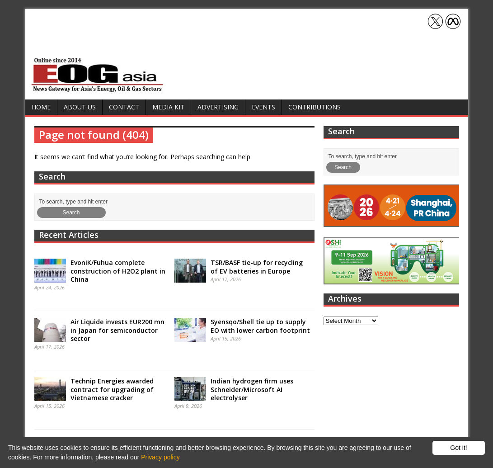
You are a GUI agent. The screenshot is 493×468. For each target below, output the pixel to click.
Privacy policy (160, 457)
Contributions (314, 107)
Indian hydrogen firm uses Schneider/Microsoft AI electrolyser (252, 389)
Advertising (218, 107)
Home (41, 107)
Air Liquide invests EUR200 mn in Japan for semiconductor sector (117, 329)
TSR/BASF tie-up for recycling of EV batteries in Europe (257, 266)
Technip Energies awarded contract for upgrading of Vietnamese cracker (112, 389)
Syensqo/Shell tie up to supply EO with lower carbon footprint (260, 325)
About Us (80, 107)
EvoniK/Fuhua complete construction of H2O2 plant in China (117, 270)
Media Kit (168, 107)
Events (263, 107)
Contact (124, 107)
